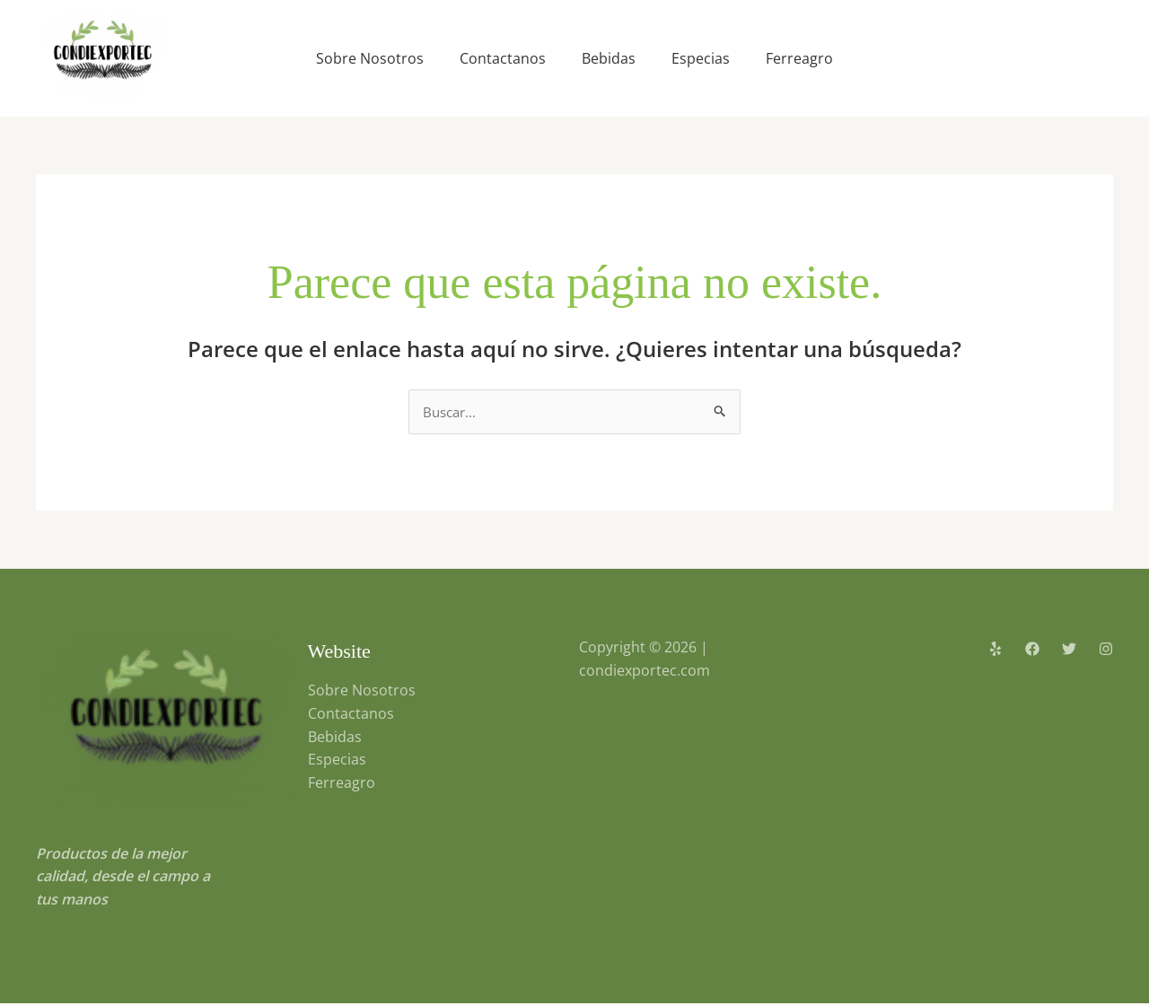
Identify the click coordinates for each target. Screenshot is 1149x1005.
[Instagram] (1106, 649)
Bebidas (609, 58)
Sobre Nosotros (370, 58)
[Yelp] (995, 649)
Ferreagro (799, 58)
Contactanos (503, 58)
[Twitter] (1069, 649)
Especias (700, 58)
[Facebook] (1032, 649)
